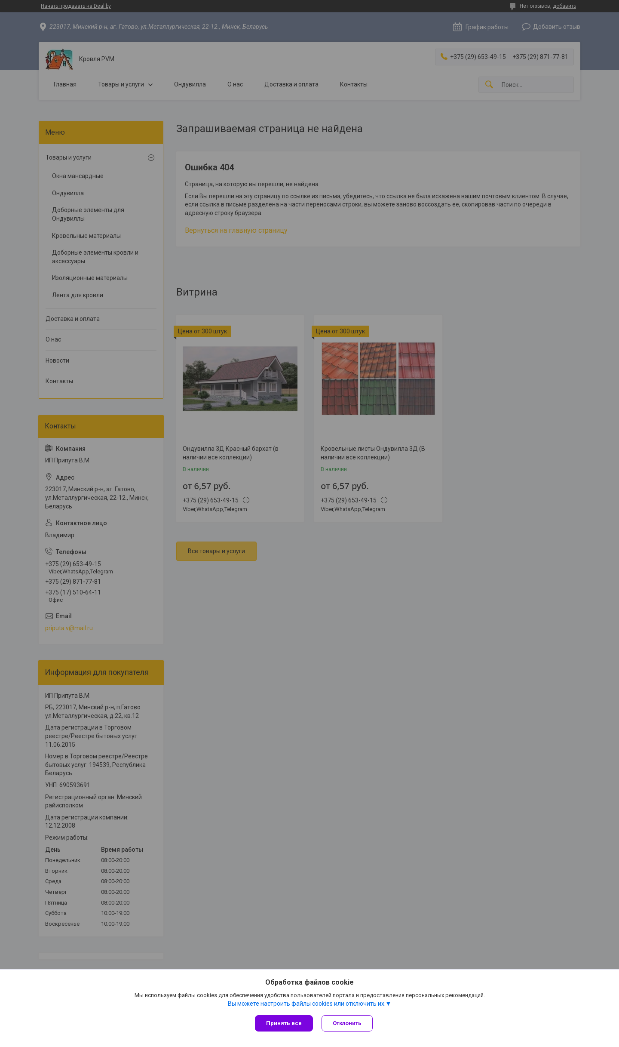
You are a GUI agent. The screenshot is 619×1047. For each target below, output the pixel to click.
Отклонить (347, 1023)
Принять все (284, 1023)
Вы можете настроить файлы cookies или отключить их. (307, 1003)
